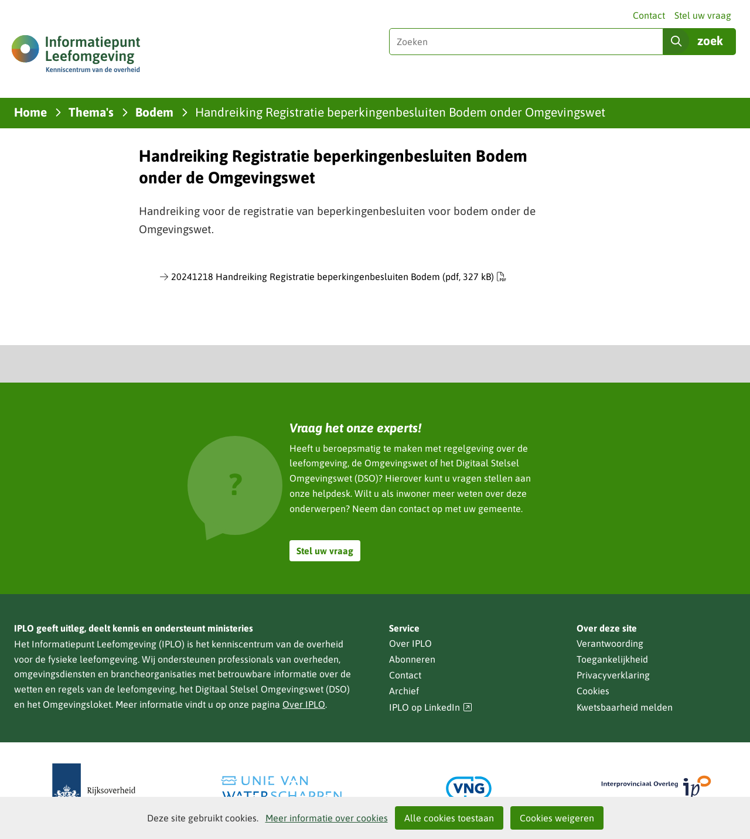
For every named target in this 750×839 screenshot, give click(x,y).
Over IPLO (303, 704)
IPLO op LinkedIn (430, 707)
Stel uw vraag (702, 15)
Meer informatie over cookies (326, 818)
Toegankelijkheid (612, 659)
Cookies (593, 690)
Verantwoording (610, 643)
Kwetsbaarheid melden (625, 707)
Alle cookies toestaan (449, 818)
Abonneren (412, 659)
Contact (649, 15)
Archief (404, 690)
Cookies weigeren (557, 818)
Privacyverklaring (613, 675)
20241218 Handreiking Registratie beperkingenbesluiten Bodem (338, 276)
